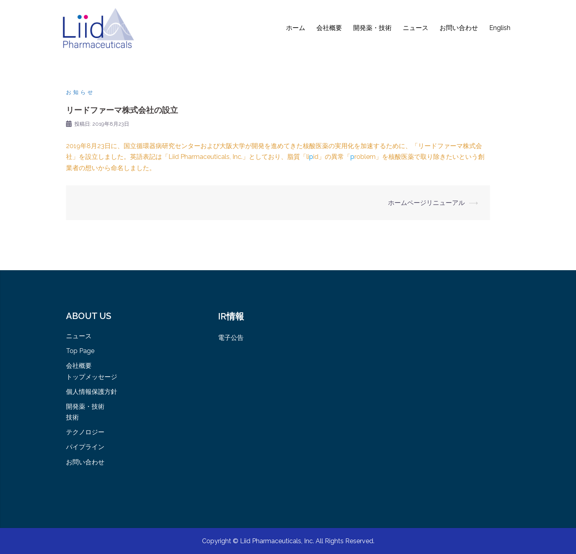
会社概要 (329, 28)
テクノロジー (85, 432)
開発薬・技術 (372, 28)
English (499, 28)
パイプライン (85, 447)
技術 (72, 417)
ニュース (415, 28)
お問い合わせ (459, 28)
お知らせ (80, 92)
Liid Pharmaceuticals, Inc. (278, 541)
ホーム (295, 28)
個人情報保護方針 (91, 391)
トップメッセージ (91, 377)
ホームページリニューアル (426, 203)
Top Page (80, 351)
